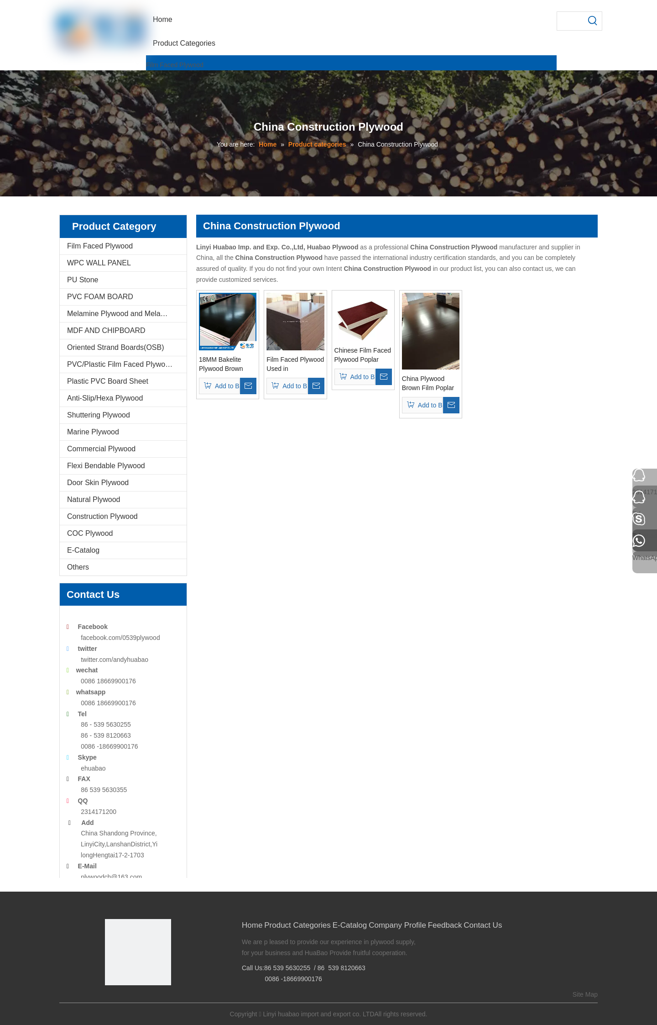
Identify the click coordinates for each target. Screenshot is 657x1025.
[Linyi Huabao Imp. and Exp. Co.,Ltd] (138, 952)
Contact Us (483, 925)
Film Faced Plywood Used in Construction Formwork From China (295, 364)
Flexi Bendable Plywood (106, 466)
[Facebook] (111, 1000)
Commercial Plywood (101, 449)
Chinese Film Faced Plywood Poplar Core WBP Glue (362, 355)
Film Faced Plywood (174, 65)
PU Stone (82, 280)
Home (252, 925)
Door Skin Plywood (98, 482)
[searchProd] (570, 21)
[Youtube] (153, 1000)
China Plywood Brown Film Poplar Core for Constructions (428, 383)
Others (78, 567)
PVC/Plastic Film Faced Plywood (120, 364)
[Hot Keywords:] (593, 21)
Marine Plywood (93, 432)
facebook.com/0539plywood (120, 637)
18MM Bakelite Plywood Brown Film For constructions (221, 364)
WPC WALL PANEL (99, 263)
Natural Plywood (93, 499)
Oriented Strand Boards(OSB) (115, 347)
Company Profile (397, 925)
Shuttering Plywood (98, 415)
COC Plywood (90, 533)
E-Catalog (83, 550)
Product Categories (297, 925)
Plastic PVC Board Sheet (107, 381)
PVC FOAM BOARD (100, 297)
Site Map (585, 994)
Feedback (445, 925)
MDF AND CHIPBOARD (106, 330)
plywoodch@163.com (111, 877)
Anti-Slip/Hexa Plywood (105, 398)
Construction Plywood (102, 516)
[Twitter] (139, 1000)
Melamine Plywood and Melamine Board (127, 313)
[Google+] (125, 1000)
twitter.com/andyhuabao (114, 659)
